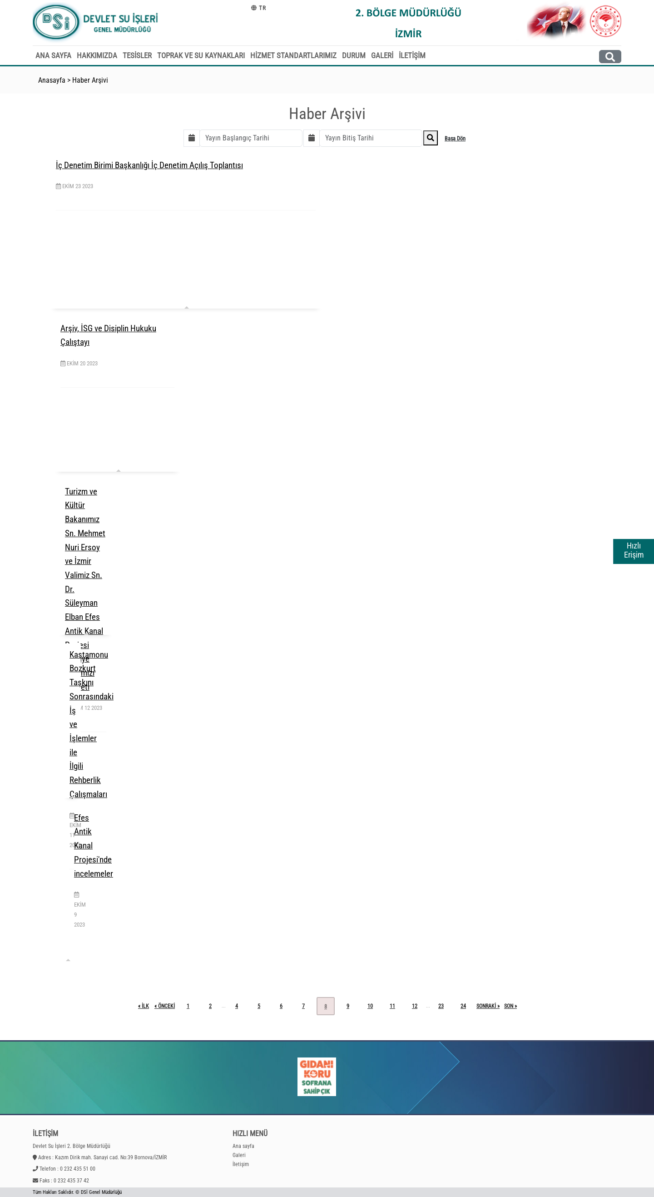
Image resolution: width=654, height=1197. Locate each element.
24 (463, 1006)
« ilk (143, 1006)
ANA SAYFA (53, 55)
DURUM (354, 55)
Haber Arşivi (90, 80)
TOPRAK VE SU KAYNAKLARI (201, 55)
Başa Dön (455, 138)
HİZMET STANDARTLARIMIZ (293, 55)
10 (370, 1006)
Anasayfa (51, 80)
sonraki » (488, 1006)
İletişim (241, 1164)
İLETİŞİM (412, 55)
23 (441, 1006)
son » (510, 1006)
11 (392, 1006)
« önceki (164, 1006)
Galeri (239, 1155)
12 (414, 1006)
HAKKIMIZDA (97, 55)
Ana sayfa (243, 1146)
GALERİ (382, 55)
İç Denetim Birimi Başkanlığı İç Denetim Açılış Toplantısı (149, 165)
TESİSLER (137, 55)
